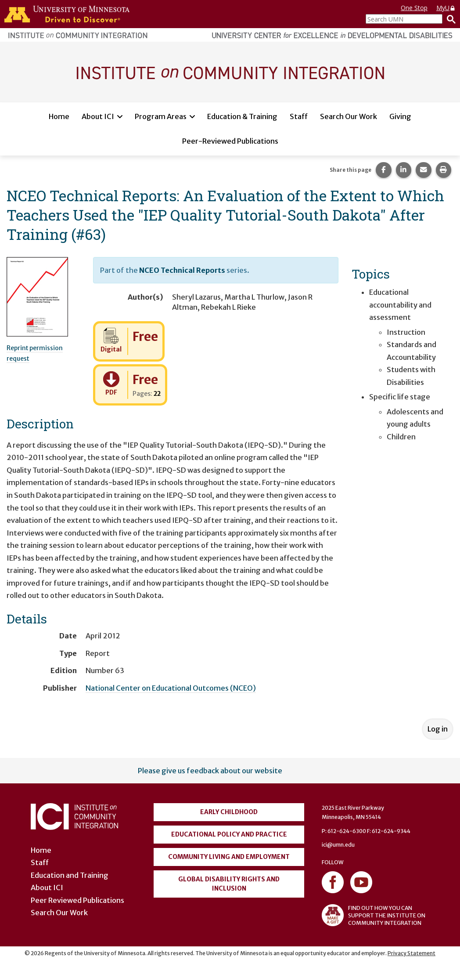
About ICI (98, 116)
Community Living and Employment (229, 857)
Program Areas (161, 116)
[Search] (449, 19)
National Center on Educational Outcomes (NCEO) (171, 688)
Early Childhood (229, 812)
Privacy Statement (411, 953)
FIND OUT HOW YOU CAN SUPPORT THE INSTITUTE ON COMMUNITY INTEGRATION (373, 915)
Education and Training (69, 875)
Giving (400, 116)
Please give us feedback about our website (210, 770)
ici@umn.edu (338, 844)
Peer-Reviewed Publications (230, 141)
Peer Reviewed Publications (77, 900)
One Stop (414, 8)
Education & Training (242, 116)
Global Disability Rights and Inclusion (229, 883)
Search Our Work (348, 116)
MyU (446, 8)
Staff (299, 116)
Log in (438, 729)
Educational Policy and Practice (229, 834)
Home (59, 116)
